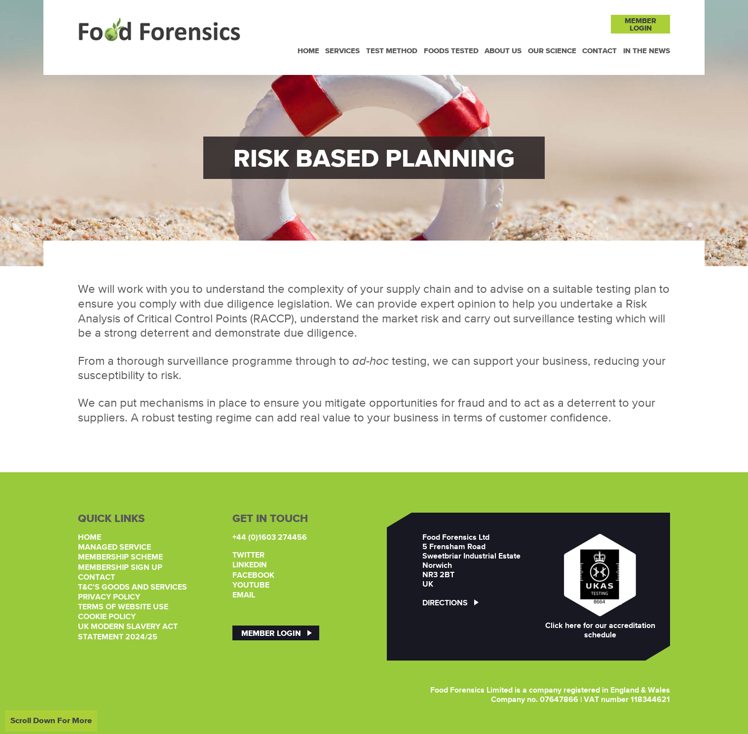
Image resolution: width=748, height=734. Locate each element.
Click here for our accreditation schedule (600, 630)
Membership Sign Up (120, 568)
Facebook (253, 576)
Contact (599, 50)
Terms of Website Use (123, 607)
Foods (451, 50)
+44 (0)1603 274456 (269, 538)
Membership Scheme (120, 557)
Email (243, 595)
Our (552, 50)
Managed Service (114, 548)
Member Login (271, 633)
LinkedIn (249, 565)
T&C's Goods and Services (132, 588)
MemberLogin (640, 24)
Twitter (248, 555)
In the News (646, 50)
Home (308, 50)
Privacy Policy (109, 597)
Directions (450, 603)
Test (391, 50)
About (503, 50)
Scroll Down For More (51, 720)
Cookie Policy (107, 617)
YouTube (250, 586)
